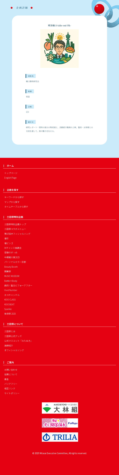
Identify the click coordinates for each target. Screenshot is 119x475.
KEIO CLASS (10, 299)
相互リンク (9, 388)
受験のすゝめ (10, 252)
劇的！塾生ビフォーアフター (18, 285)
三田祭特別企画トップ (15, 224)
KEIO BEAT (9, 304)
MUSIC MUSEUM (11, 276)
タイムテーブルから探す (16, 206)
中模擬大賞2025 (12, 257)
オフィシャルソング (14, 350)
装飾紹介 (8, 345)
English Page (10, 177)
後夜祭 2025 (10, 313)
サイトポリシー (12, 393)
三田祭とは (9, 331)
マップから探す (12, 202)
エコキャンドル (12, 294)
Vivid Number (10, 290)
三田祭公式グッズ (13, 336)
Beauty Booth (11, 266)
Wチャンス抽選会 (12, 247)
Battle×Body (10, 280)
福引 (6, 238)
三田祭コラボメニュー (15, 228)
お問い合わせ (10, 369)
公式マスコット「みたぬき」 (18, 340)
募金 (6, 379)
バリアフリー (10, 383)
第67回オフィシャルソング (17, 233)
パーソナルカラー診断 (15, 261)
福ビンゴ (8, 243)
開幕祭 (7, 271)
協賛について (10, 374)
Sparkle (8, 309)
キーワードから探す (14, 197)
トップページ (10, 173)
